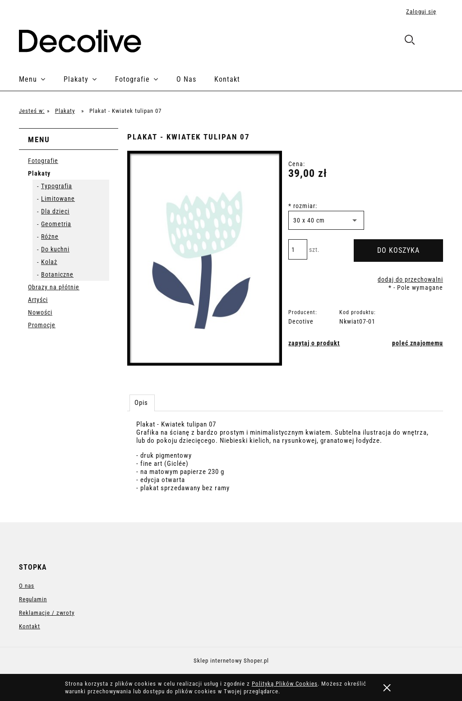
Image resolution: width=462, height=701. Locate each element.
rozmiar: (302, 205)
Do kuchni (55, 249)
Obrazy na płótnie (53, 287)
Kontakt (29, 626)
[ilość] (297, 249)
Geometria (56, 223)
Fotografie (43, 160)
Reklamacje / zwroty (46, 612)
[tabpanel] (285, 464)
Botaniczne (57, 274)
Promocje (41, 325)
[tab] (142, 403)
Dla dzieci (55, 211)
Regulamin (33, 599)
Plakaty (39, 173)
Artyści (38, 299)
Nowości (40, 312)
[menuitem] (41, 79)
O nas (26, 585)
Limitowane (58, 198)
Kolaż (49, 261)
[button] (314, 343)
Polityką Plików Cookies (285, 683)
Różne (50, 236)
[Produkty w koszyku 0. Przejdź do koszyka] (433, 41)
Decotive (301, 321)
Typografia (56, 186)
